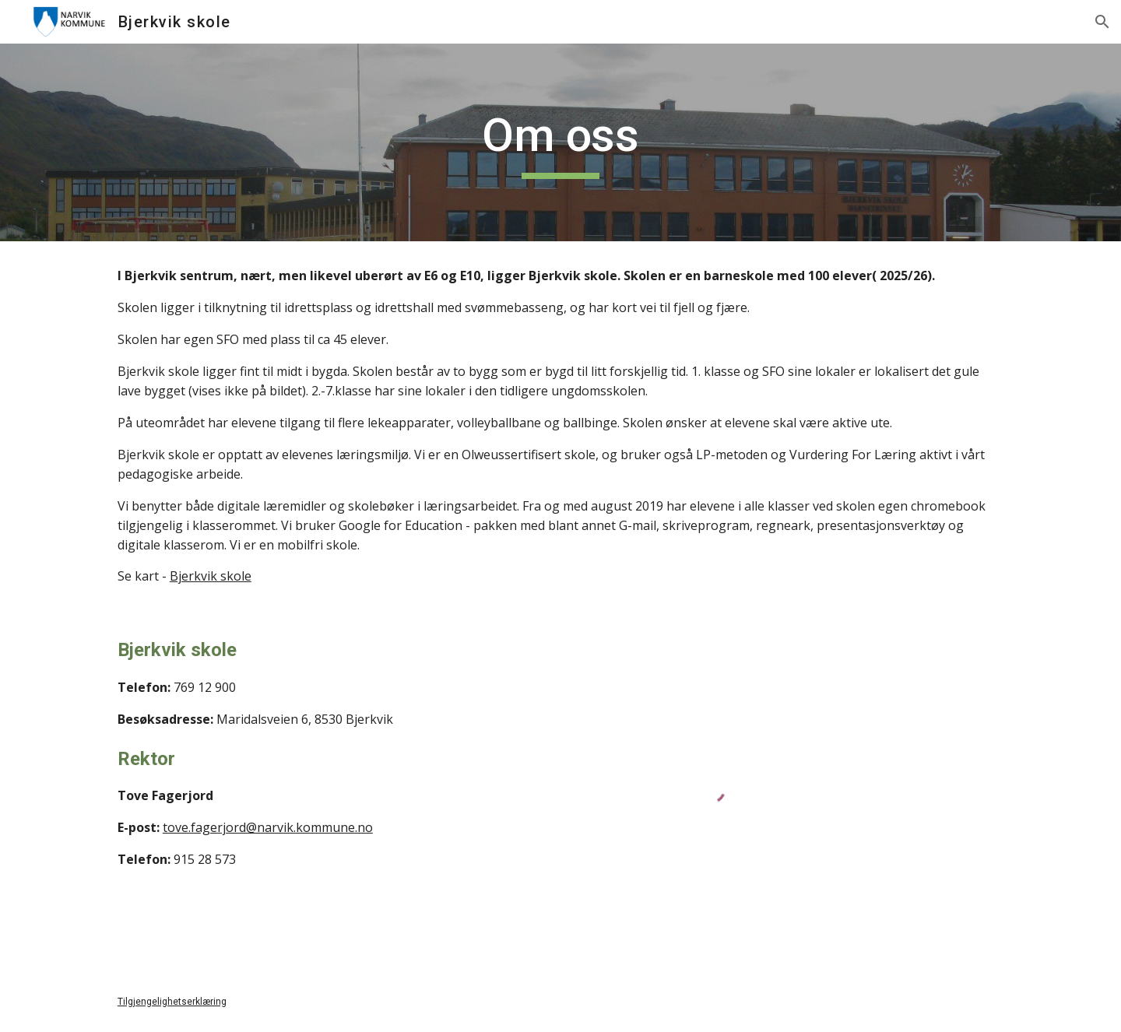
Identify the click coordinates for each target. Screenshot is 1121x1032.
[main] (560, 142)
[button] (1102, 21)
